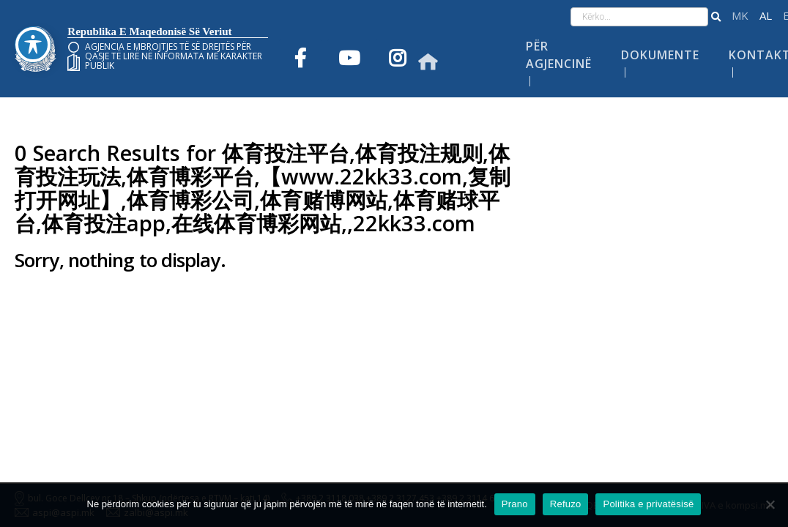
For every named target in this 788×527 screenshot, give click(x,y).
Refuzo (565, 503)
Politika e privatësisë (648, 503)
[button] (716, 16)
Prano (515, 503)
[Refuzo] (769, 504)
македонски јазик (740, 15)
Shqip (765, 15)
